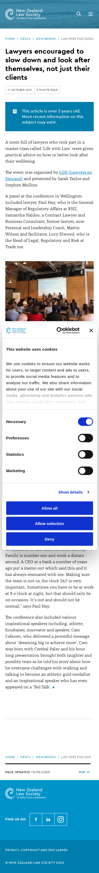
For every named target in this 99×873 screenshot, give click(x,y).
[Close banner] (91, 330)
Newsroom (48, 39)
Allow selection (49, 523)
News (27, 39)
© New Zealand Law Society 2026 (34, 863)
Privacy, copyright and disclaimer (36, 850)
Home (12, 39)
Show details (70, 492)
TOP (85, 772)
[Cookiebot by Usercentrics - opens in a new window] (59, 330)
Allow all (49, 508)
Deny (49, 539)
